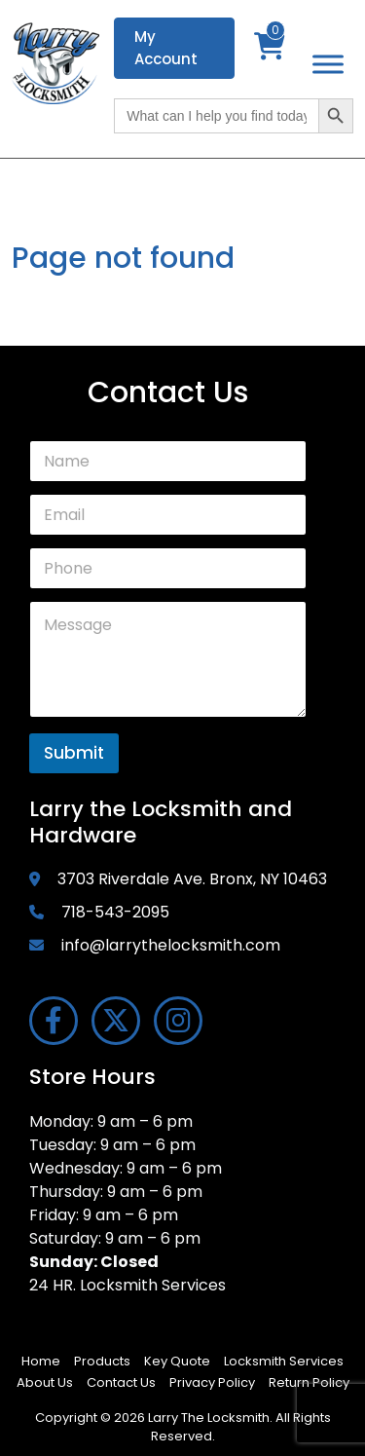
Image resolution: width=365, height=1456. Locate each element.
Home (40, 1361)
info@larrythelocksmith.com (170, 945)
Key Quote (177, 1361)
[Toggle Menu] (328, 64)
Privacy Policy (212, 1382)
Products (102, 1361)
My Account (166, 47)
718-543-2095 (115, 912)
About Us (45, 1382)
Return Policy (309, 1382)
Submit (74, 753)
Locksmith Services (284, 1361)
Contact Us (121, 1382)
